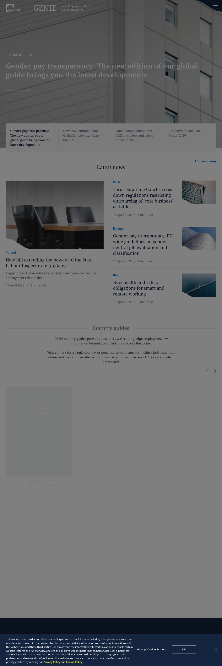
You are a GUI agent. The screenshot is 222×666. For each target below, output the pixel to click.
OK (184, 649)
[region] (111, 650)
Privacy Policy (51, 662)
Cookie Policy (74, 662)
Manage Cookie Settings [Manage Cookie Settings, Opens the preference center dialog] (152, 649)
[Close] (216, 649)
